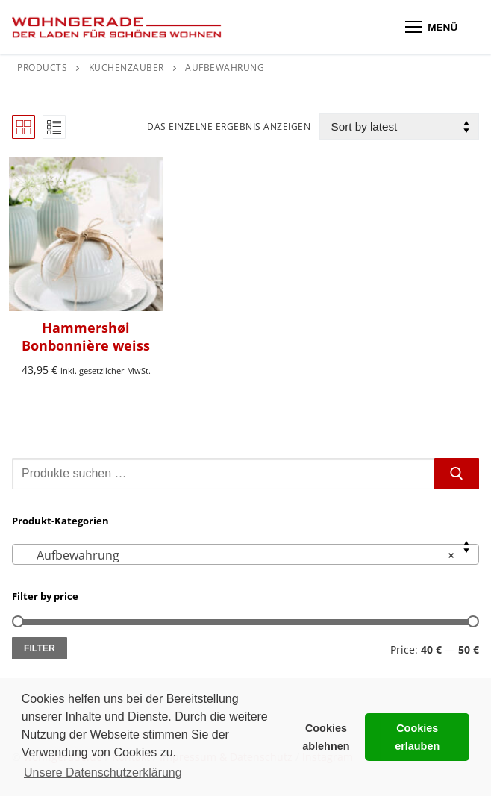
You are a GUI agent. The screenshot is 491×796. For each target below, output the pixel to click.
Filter (39, 648)
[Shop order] (399, 126)
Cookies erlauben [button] (417, 737)
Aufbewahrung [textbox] (241, 555)
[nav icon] (431, 27)
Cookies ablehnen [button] (325, 737)
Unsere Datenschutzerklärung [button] (103, 772)
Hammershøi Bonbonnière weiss (86, 336)
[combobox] (245, 554)
